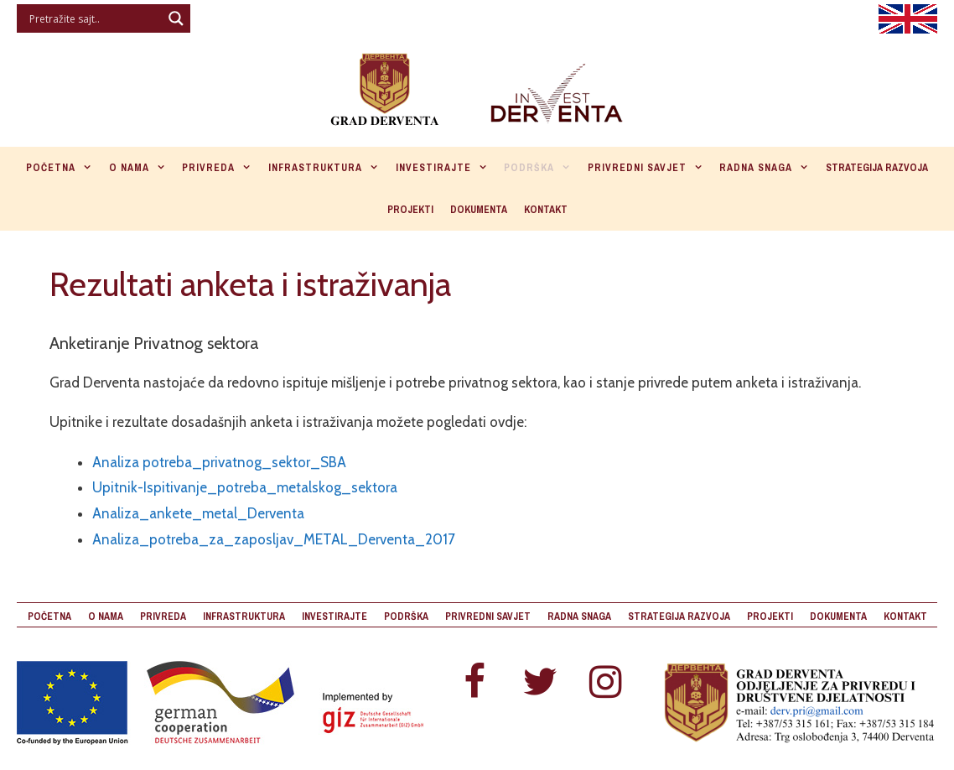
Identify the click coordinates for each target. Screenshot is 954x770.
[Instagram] (605, 683)
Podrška (541, 168)
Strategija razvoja (877, 167)
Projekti (410, 209)
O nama (141, 168)
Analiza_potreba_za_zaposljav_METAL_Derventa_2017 (273, 539)
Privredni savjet (650, 168)
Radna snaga (768, 168)
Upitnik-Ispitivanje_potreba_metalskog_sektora (244, 487)
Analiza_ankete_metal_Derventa (198, 513)
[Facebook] (474, 683)
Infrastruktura (327, 168)
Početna (63, 168)
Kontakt (546, 209)
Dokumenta (478, 209)
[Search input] (93, 18)
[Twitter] (540, 683)
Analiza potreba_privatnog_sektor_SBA (219, 462)
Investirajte (446, 168)
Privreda (221, 168)
